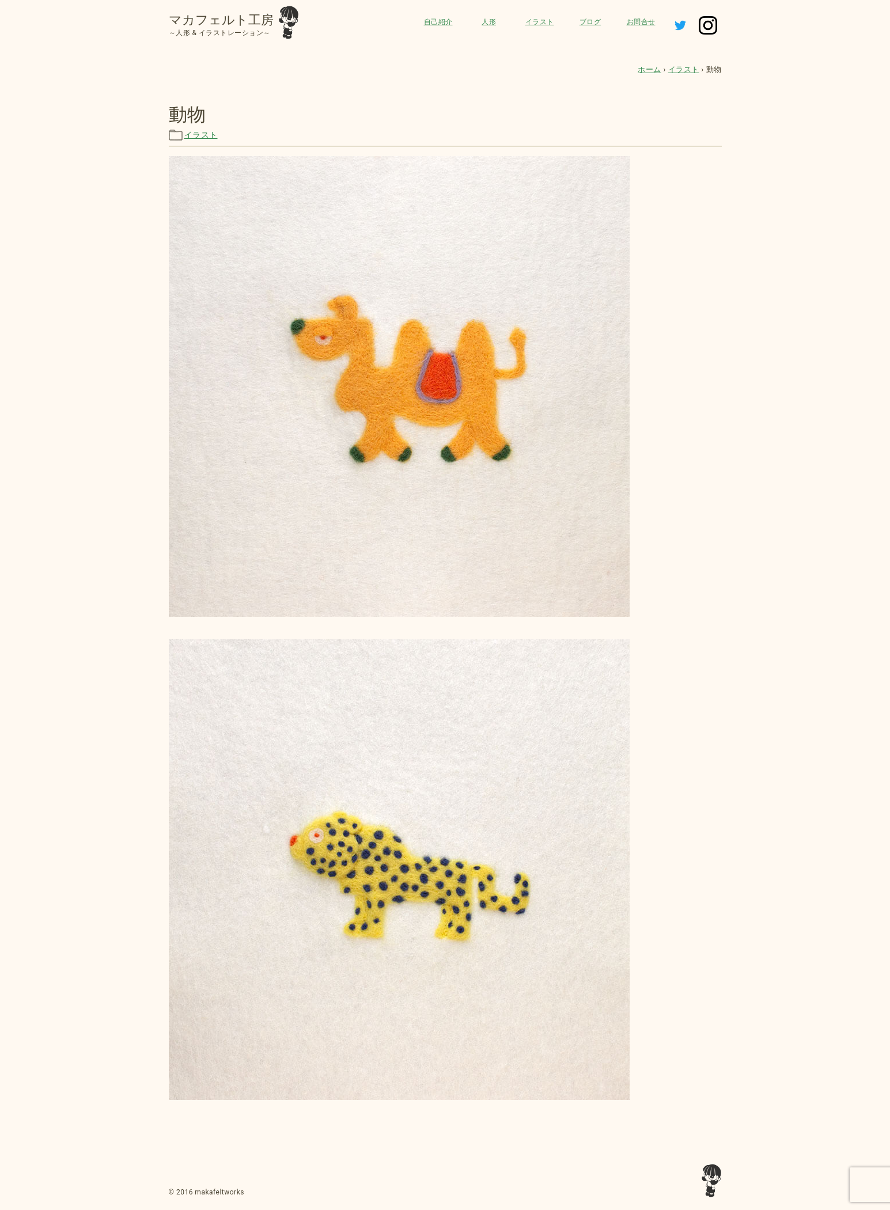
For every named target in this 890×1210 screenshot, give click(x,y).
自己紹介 (438, 22)
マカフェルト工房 (221, 20)
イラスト (539, 22)
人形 (489, 22)
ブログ (590, 22)
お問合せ (641, 22)
